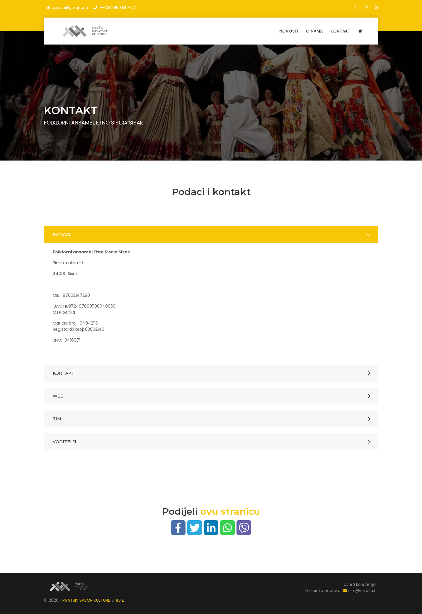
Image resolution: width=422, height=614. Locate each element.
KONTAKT (340, 31)
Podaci (61, 234)
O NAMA (314, 31)
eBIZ (120, 600)
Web (58, 396)
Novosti (288, 31)
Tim (57, 419)
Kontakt (63, 373)
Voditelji (64, 441)
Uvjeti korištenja (360, 584)
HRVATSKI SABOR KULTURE (85, 600)
